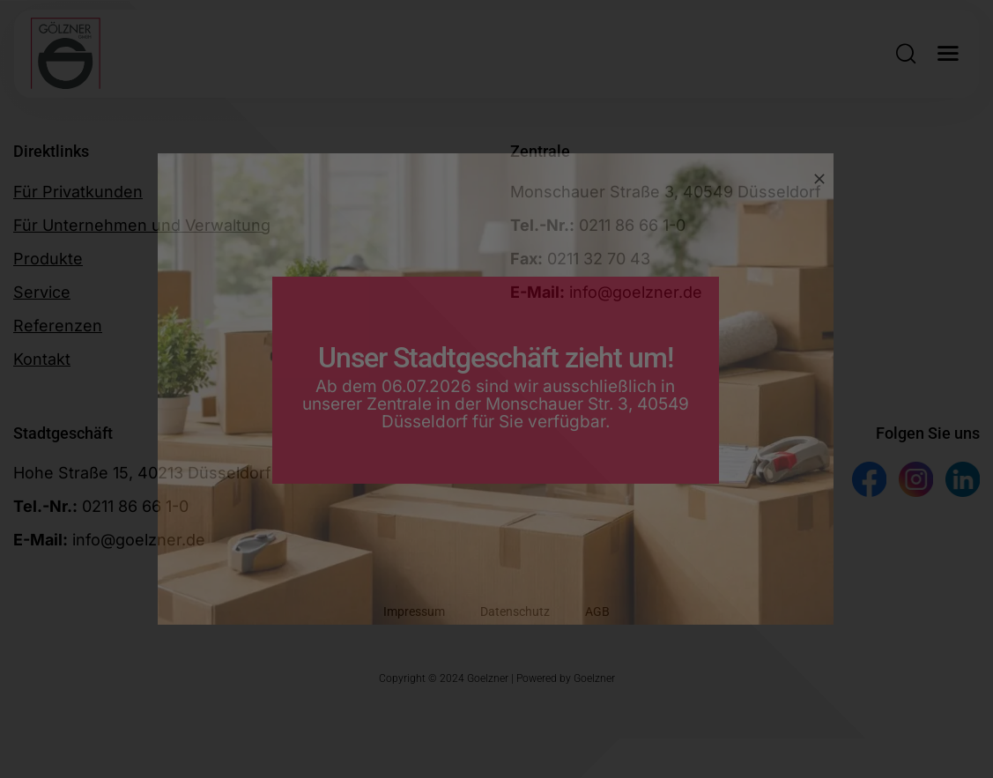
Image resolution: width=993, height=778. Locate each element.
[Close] (819, 179)
